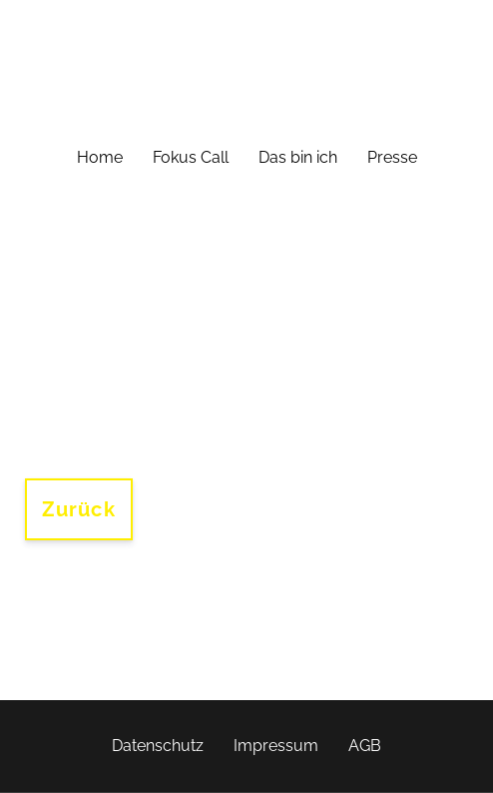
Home (100, 157)
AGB (364, 745)
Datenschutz (158, 745)
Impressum (276, 745)
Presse (392, 157)
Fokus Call (191, 157)
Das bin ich (297, 157)
